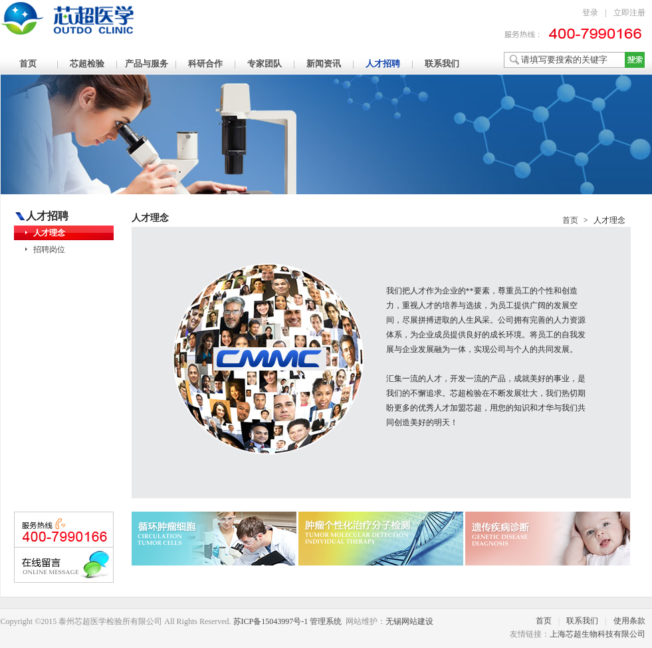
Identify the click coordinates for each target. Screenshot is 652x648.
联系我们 (442, 64)
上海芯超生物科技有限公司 (597, 634)
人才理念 (49, 233)
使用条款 (629, 620)
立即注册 (629, 12)
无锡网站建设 (409, 621)
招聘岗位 (49, 249)
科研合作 (205, 64)
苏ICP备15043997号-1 (270, 621)
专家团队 (264, 64)
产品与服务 (146, 64)
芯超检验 (87, 64)
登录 (590, 12)
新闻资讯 (323, 64)
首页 (28, 64)
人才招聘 (383, 64)
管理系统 (326, 621)
